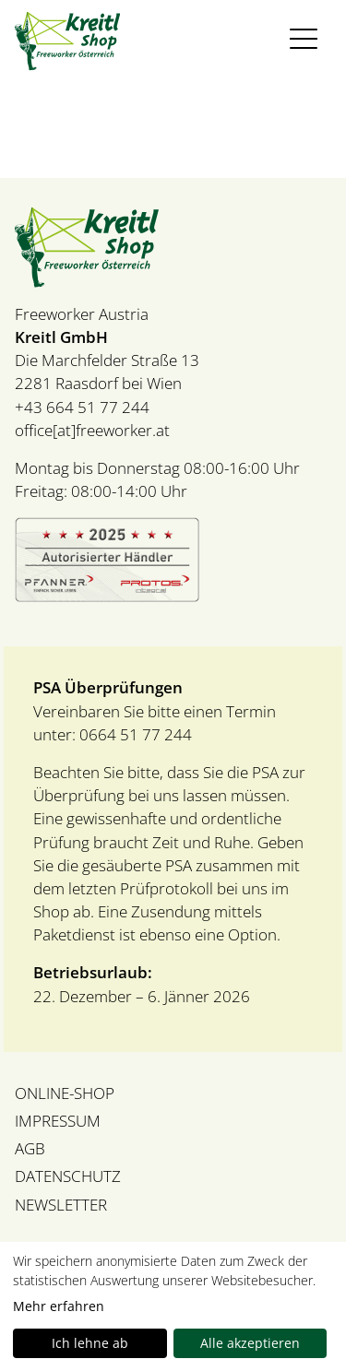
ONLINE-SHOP (64, 1093)
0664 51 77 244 (134, 734)
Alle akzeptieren (250, 1343)
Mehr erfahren (58, 1306)
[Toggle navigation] (305, 39)
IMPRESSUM (58, 1120)
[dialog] (173, 1306)
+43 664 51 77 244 (82, 407)
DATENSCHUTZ (68, 1176)
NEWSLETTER (61, 1204)
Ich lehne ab (90, 1343)
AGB (30, 1148)
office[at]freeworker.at (92, 430)
